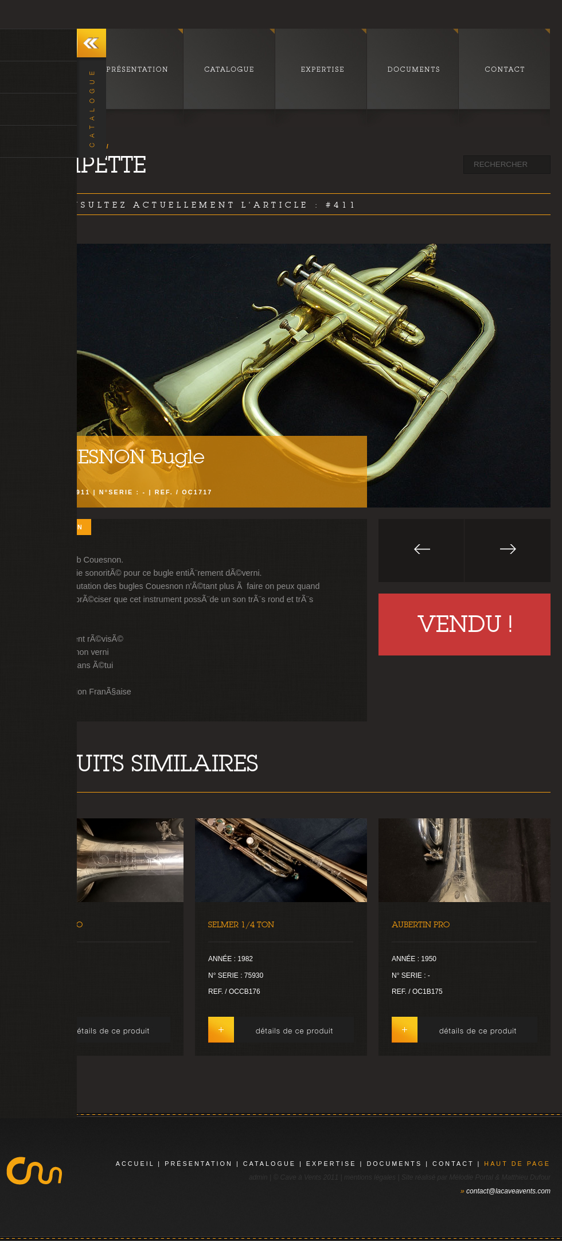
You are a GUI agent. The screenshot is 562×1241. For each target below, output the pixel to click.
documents (394, 1163)
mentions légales (370, 1177)
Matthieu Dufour (526, 1177)
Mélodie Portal (471, 1177)
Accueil (135, 1163)
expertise (331, 1163)
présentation (199, 1163)
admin (258, 1177)
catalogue (269, 1163)
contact (453, 1163)
